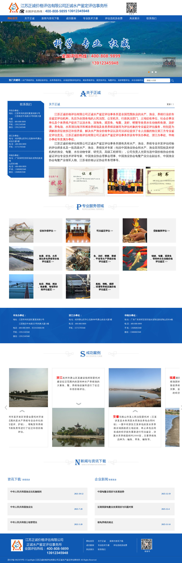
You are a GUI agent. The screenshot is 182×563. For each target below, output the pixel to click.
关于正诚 (30, 18)
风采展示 (135, 18)
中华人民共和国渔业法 (21, 507)
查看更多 (26, 480)
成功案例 (71, 18)
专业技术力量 (90, 18)
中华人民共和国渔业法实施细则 (25, 492)
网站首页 (13, 18)
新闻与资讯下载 (50, 18)
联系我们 (151, 18)
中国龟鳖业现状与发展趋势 (110, 492)
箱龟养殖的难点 (105, 522)
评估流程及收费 (114, 18)
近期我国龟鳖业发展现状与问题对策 (115, 507)
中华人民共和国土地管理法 (23, 522)
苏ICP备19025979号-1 (17, 560)
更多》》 (171, 104)
